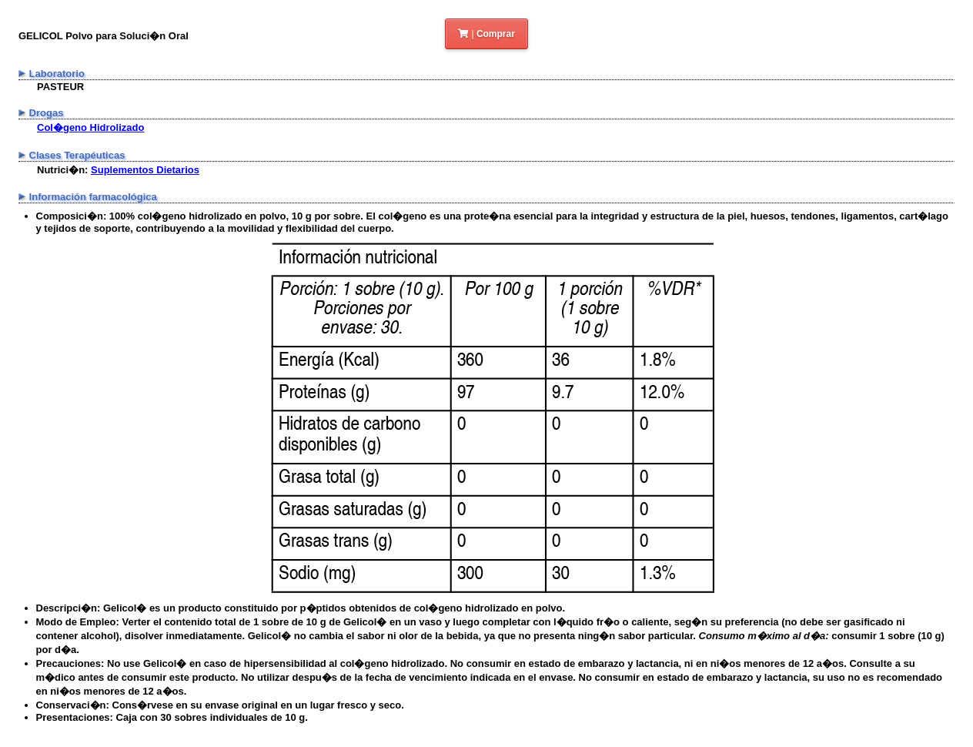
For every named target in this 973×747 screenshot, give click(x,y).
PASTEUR (60, 86)
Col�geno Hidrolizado (90, 127)
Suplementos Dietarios (145, 170)
